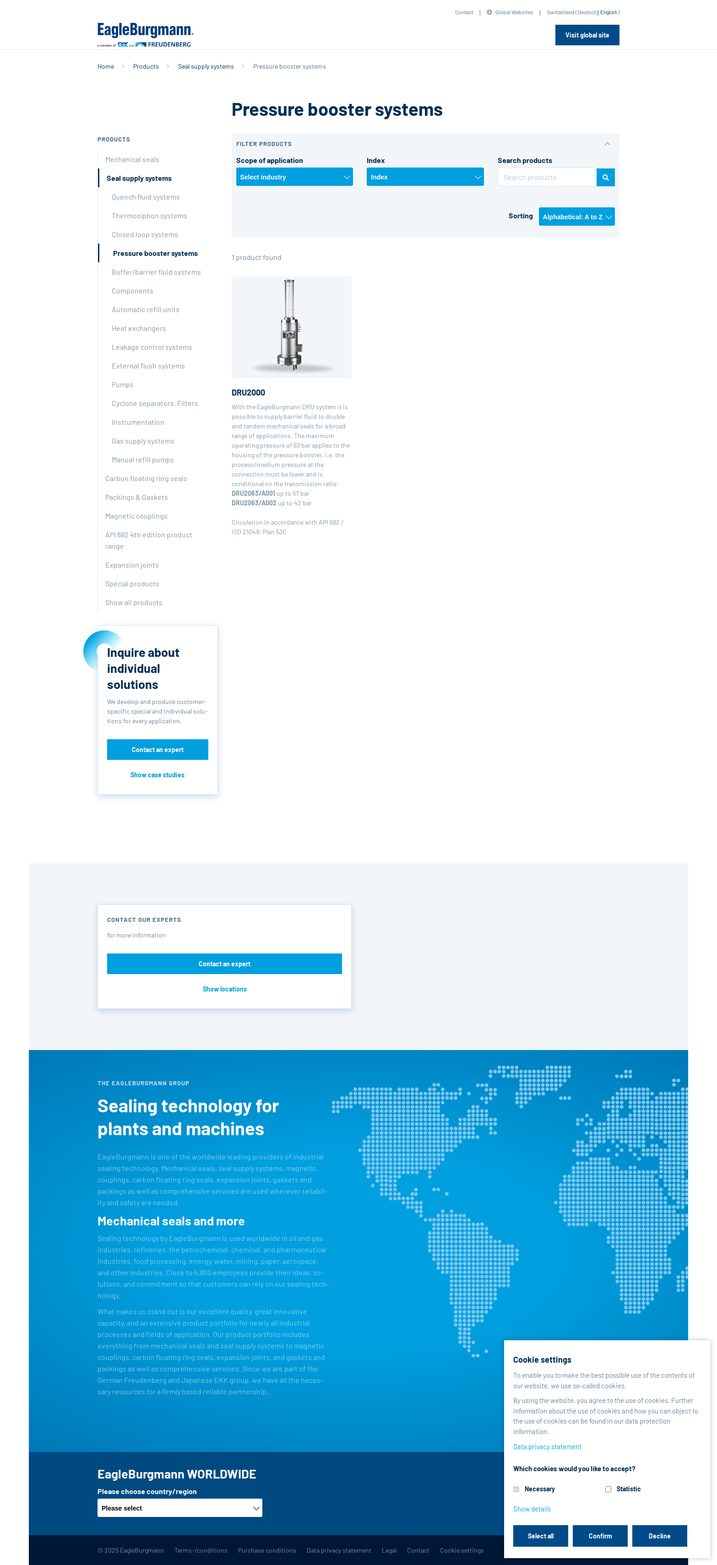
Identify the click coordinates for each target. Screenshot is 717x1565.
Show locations (225, 989)
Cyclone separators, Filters (155, 403)
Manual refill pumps (143, 459)
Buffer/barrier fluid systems (156, 271)
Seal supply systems (206, 66)
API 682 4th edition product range (148, 540)
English (608, 12)
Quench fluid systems (146, 196)
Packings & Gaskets (136, 497)
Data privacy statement (339, 1550)
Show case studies (157, 775)
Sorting (521, 215)
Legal (389, 1550)
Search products (525, 160)
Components (132, 290)
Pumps (123, 384)
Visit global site (587, 35)
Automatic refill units (145, 309)
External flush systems (148, 365)
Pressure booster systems (155, 253)
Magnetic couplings (136, 515)
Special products (132, 583)
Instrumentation (138, 421)
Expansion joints (132, 564)
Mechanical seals (132, 159)
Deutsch (587, 12)
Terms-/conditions (201, 1550)
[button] (425, 144)
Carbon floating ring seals (146, 478)
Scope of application (269, 160)
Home (106, 66)
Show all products (134, 602)
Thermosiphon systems (149, 215)
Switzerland (561, 12)
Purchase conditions (267, 1550)
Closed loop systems (145, 234)
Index (376, 160)
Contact (464, 12)
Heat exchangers (139, 328)
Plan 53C (275, 532)
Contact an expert (158, 749)
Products (146, 66)
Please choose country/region (147, 1491)
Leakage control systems (152, 346)
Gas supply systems (143, 440)
